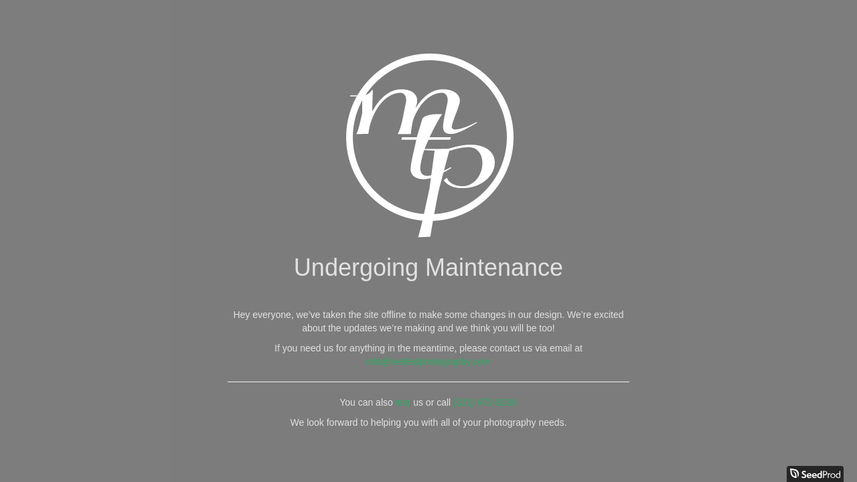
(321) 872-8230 (485, 402)
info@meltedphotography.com (428, 361)
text (403, 402)
